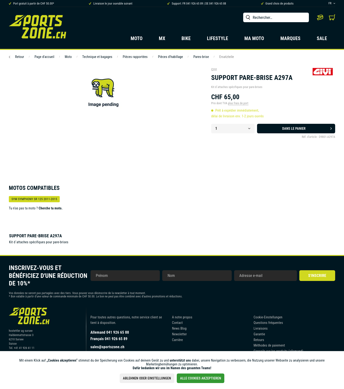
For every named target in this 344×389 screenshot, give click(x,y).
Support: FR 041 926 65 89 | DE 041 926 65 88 (196, 3)
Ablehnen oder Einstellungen (147, 378)
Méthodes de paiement (269, 345)
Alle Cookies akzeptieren (200, 378)
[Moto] (137, 40)
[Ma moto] (254, 40)
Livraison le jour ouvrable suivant (110, 3)
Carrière (177, 340)
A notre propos (182, 317)
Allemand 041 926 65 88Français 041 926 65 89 (110, 335)
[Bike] (186, 40)
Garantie (259, 334)
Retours (259, 340)
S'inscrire (317, 275)
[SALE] (322, 40)
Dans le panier (307, 127)
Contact (177, 323)
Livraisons (261, 328)
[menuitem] (276, 17)
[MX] (162, 40)
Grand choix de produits (277, 3)
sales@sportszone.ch (107, 347)
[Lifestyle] (217, 40)
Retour (16, 57)
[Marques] (290, 40)
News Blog (179, 328)
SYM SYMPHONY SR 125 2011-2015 (34, 199)
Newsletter (179, 334)
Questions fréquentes (268, 323)
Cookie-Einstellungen (268, 317)
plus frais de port (238, 103)
